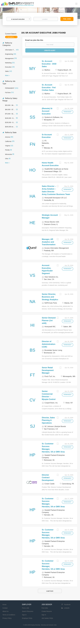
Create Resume (47, 611)
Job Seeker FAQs (47, 618)
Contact (5, 608)
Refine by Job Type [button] (8, 82)
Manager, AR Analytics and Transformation (49, 242)
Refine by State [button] (10, 132)
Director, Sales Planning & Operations (48, 420)
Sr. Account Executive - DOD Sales (49, 64)
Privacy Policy (7, 618)
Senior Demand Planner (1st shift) (49, 320)
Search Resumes (27, 611)
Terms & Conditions (8, 615)
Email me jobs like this (34, 40)
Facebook (67, 604)
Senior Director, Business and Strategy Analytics (50, 297)
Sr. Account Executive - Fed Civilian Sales (49, 87)
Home (4, 604)
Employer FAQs (27, 618)
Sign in (24, 615)
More (6, 75)
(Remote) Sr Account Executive (47, 111)
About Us (5, 611)
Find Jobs (67, 19)
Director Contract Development (48, 477)
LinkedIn (67, 608)
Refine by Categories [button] (7, 44)
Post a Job (25, 608)
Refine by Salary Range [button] (9, 99)
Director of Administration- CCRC (49, 344)
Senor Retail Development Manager (48, 370)
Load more (49, 591)
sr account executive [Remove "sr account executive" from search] (12, 37)
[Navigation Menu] (76, 3)
